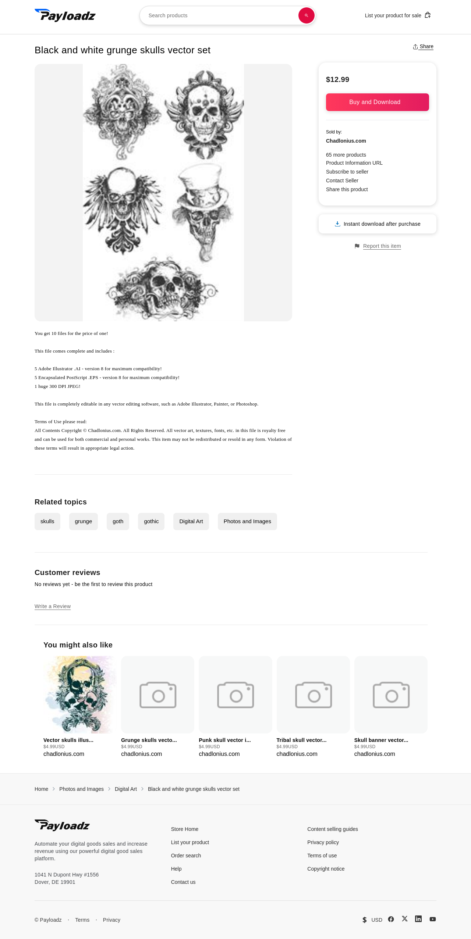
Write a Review (53, 606)
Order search (186, 855)
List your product (190, 842)
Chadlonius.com (346, 141)
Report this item (377, 246)
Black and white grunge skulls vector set (194, 789)
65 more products (346, 155)
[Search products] (306, 15)
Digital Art (191, 521)
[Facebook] (390, 919)
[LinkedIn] (418, 918)
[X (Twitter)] (405, 918)
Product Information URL (354, 163)
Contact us (183, 882)
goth (118, 521)
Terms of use (322, 855)
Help (176, 869)
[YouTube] (432, 919)
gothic (151, 521)
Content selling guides (332, 829)
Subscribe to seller (347, 172)
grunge (83, 521)
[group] (80, 707)
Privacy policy (323, 842)
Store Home (185, 829)
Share (422, 46)
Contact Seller (342, 180)
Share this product (347, 189)
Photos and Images (247, 521)
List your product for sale (398, 14)
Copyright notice (325, 869)
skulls (47, 521)
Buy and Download (377, 102)
